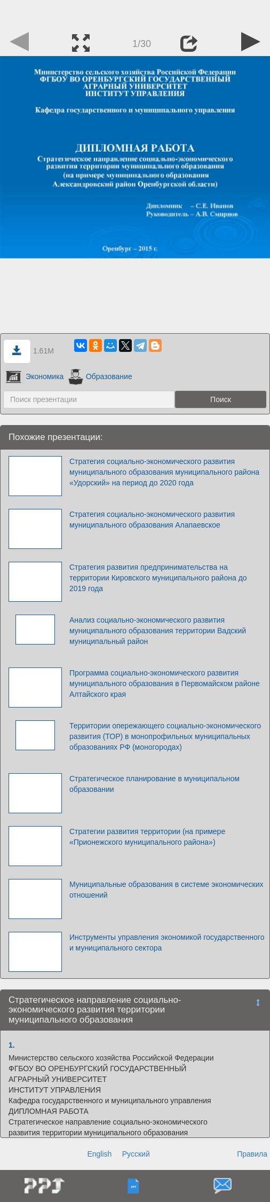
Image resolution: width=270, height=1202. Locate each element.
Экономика (34, 376)
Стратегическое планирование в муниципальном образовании (154, 784)
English (99, 1154)
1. (12, 1045)
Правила (252, 1154)
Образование (100, 376)
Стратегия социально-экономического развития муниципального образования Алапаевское (152, 519)
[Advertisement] (135, 13)
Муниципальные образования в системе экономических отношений (166, 889)
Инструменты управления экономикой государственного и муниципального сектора (167, 942)
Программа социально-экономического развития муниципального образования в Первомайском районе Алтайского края (164, 683)
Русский (136, 1154)
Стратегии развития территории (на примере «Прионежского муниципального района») (147, 836)
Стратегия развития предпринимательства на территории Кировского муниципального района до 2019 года (158, 578)
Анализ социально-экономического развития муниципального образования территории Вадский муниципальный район (157, 631)
